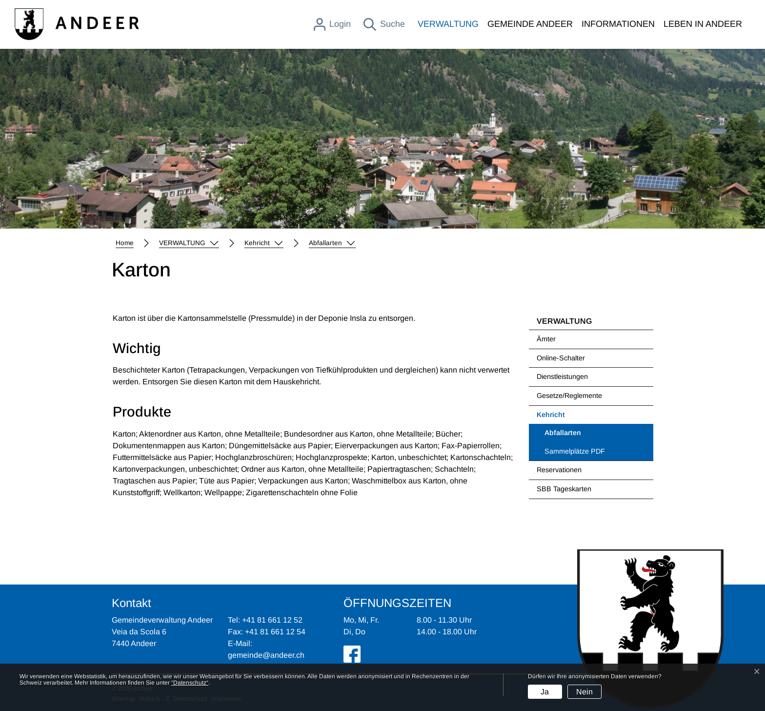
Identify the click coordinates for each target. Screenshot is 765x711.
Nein (584, 692)
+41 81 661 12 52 (272, 620)
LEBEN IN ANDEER (703, 24)
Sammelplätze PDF (574, 451)
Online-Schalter (561, 358)
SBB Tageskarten (564, 489)
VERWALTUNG (448, 24)
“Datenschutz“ (189, 682)
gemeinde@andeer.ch (266, 655)
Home (125, 243)
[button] (189, 243)
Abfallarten (569, 435)
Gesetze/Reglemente (569, 395)
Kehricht (551, 414)
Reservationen (559, 470)
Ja (545, 692)
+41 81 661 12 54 (275, 631)
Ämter (546, 339)
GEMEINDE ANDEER (530, 24)
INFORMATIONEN (618, 24)
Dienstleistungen (562, 376)
